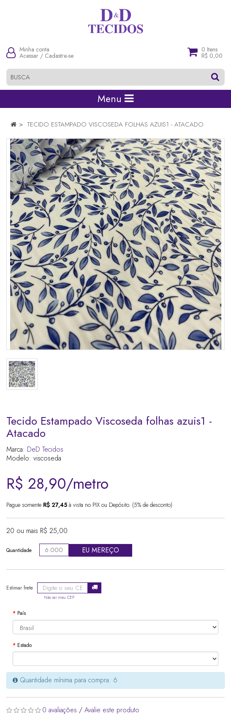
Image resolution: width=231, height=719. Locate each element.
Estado (24, 645)
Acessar (28, 55)
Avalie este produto (111, 710)
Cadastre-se (59, 55)
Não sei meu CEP (59, 598)
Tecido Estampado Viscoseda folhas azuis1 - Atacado (115, 124)
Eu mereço (100, 550)
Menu (115, 99)
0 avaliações (59, 710)
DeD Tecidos (45, 449)
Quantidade (19, 550)
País (21, 613)
